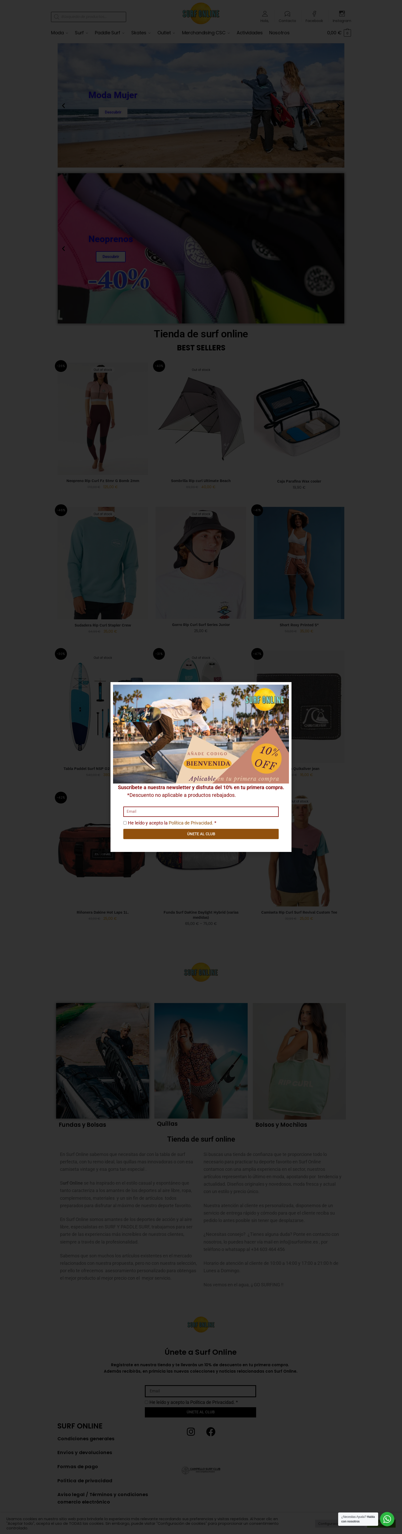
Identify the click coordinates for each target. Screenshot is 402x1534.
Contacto (287, 20)
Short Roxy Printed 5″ (299, 624)
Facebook (314, 20)
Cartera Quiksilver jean (299, 768)
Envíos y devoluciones (84, 1452)
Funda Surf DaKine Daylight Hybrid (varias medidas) (201, 915)
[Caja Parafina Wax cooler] (299, 419)
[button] (63, 105)
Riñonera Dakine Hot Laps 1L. (103, 912)
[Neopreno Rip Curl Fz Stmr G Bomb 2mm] (102, 419)
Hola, (264, 20)
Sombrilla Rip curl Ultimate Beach (201, 480)
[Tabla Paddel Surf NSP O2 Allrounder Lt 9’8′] (102, 707)
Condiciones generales (85, 1438)
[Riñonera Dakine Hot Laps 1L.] (102, 850)
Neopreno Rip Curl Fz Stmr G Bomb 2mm (102, 480)
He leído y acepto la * (193, 1402)
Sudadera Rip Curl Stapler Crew (103, 625)
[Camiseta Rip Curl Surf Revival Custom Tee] (299, 850)
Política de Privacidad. (212, 1402)
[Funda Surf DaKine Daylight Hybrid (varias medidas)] (201, 850)
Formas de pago (77, 1466)
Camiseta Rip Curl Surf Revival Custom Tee (299, 912)
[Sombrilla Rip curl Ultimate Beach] (201, 419)
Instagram (342, 20)
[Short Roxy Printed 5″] (299, 563)
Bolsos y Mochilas (281, 1125)
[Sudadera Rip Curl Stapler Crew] (102, 563)
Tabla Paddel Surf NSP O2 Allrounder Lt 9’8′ (103, 768)
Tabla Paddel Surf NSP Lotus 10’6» (201, 768)
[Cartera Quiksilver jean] (299, 707)
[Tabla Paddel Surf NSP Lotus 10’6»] (201, 707)
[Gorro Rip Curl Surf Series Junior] (201, 563)
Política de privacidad (85, 1480)
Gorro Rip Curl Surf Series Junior (201, 624)
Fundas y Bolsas (82, 1125)
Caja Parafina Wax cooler (299, 481)
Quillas (167, 1124)
